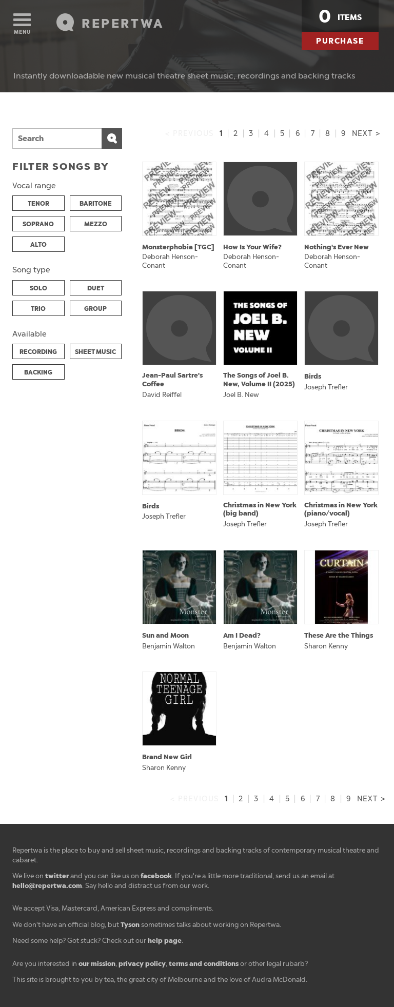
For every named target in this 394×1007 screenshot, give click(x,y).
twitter (57, 876)
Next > (366, 133)
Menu (22, 24)
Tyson (130, 924)
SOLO (38, 288)
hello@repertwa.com (47, 885)
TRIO (38, 309)
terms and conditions (204, 963)
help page (165, 940)
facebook (156, 876)
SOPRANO (38, 224)
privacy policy (142, 963)
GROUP (95, 309)
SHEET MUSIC (95, 352)
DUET (95, 288)
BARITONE (96, 204)
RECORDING (38, 352)
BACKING (38, 372)
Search (112, 138)
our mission (96, 963)
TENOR (38, 204)
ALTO (38, 245)
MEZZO (95, 224)
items (340, 16)
